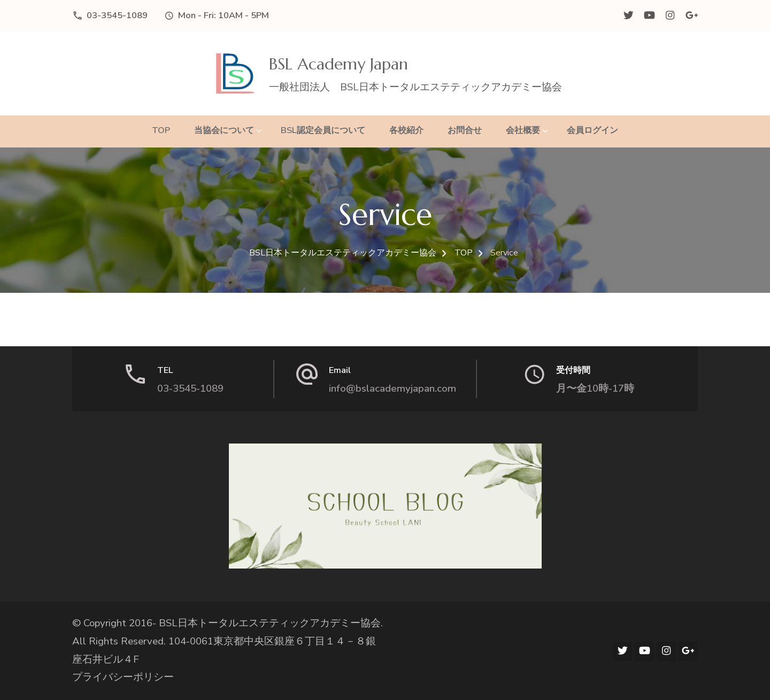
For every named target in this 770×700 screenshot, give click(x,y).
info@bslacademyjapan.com (392, 388)
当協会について (224, 130)
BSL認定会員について (323, 130)
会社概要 (523, 130)
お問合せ (465, 130)
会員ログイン (592, 130)
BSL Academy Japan (338, 64)
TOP (161, 130)
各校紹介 (406, 130)
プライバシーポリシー (123, 677)
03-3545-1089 (117, 15)
